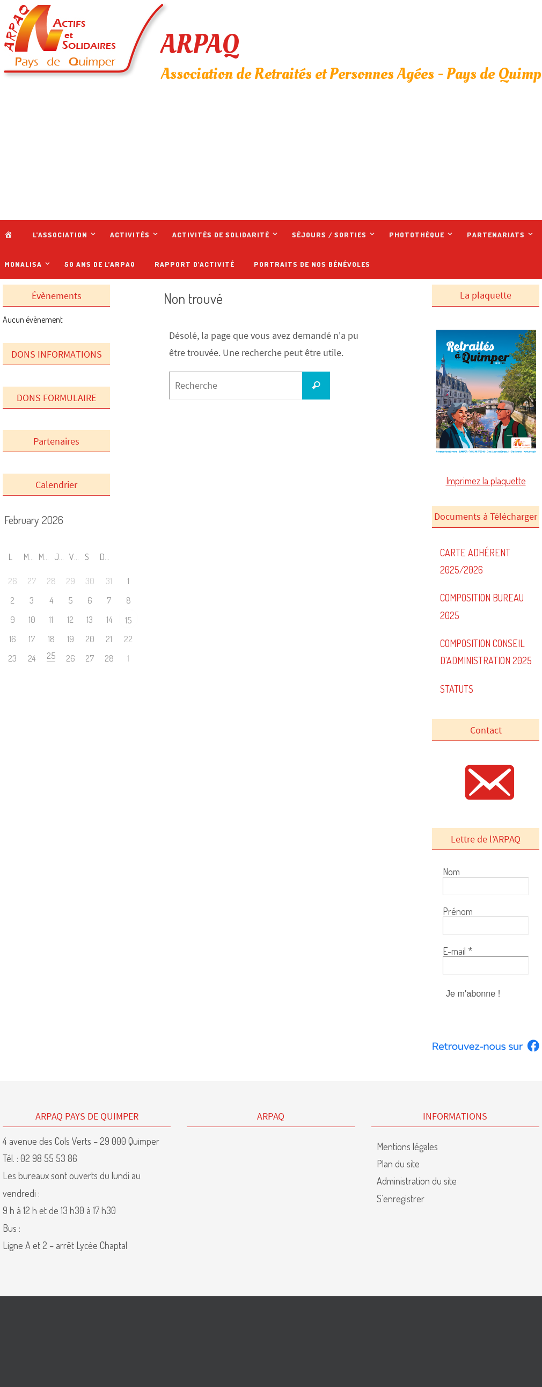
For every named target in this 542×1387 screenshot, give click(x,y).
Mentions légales (407, 1146)
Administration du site (417, 1181)
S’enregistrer (400, 1198)
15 (128, 620)
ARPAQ (200, 44)
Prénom (458, 911)
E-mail (457, 951)
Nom (451, 871)
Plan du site (398, 1164)
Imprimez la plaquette (486, 480)
